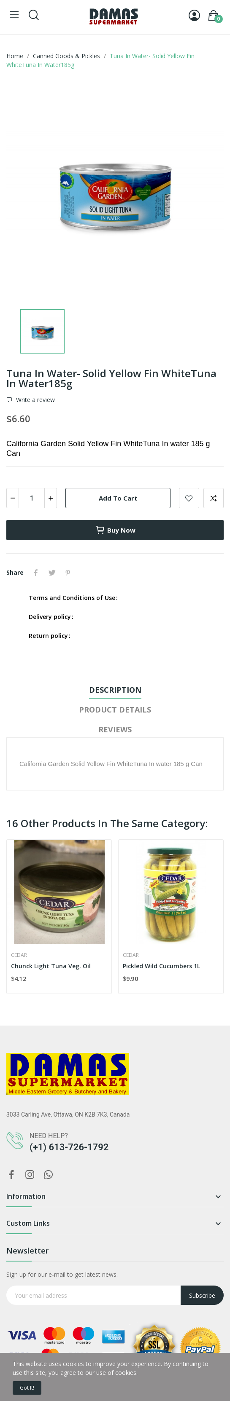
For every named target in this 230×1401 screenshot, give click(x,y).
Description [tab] (115, 690)
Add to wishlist (189, 498)
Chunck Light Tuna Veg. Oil (51, 966)
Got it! (27, 1387)
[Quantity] (31, 498)
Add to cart (118, 498)
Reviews (115, 729)
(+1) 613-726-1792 (69, 1147)
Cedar (19, 955)
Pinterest (68, 572)
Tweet (52, 572)
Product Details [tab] (115, 710)
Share (36, 572)
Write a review (34, 400)
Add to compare (213, 498)
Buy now (115, 530)
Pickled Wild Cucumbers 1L (161, 966)
